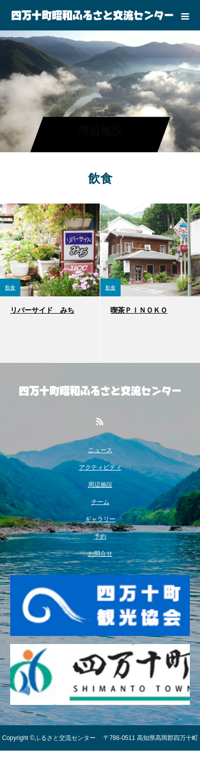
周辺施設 (100, 484)
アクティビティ (100, 467)
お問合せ (100, 553)
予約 (100, 536)
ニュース (100, 450)
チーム (100, 501)
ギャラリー (100, 519)
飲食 (10, 287)
